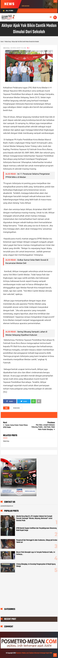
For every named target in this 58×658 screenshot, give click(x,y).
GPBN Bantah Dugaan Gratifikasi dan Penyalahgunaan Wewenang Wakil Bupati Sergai (36, 529)
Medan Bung (16, 408)
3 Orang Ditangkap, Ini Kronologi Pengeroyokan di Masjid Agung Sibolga (35, 565)
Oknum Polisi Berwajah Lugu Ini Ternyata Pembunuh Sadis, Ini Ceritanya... (35, 553)
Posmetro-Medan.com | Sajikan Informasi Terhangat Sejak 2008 (34, 653)
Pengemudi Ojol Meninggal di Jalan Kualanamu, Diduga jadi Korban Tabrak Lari (36, 541)
